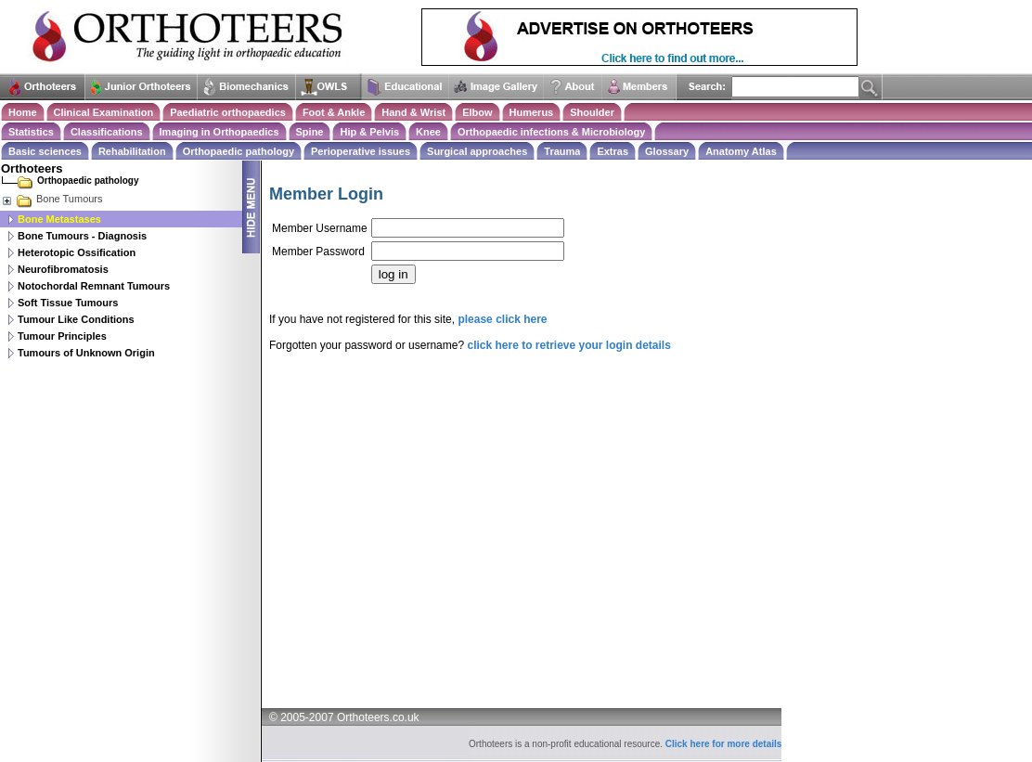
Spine (310, 131)
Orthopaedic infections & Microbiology (551, 131)
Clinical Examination (104, 112)
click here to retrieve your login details (568, 345)
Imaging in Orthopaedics (219, 131)
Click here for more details (723, 744)
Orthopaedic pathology (238, 151)
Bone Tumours (52, 198)
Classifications (107, 131)
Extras (612, 151)
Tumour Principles (62, 336)
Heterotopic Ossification (76, 252)
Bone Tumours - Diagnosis (82, 235)
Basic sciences (45, 151)
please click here (502, 319)
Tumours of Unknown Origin (86, 352)
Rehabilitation (132, 151)
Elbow (477, 112)
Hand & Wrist (413, 112)
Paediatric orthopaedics (228, 112)
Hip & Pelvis (369, 131)
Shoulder (592, 112)
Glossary (667, 151)
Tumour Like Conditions (76, 319)
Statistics (31, 131)
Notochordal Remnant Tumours (94, 285)
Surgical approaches (477, 151)
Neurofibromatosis (63, 269)
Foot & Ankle (334, 112)
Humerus (532, 112)
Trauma (562, 151)
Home (22, 112)
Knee (428, 131)
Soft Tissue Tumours (68, 302)
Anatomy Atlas (741, 151)
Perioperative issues (360, 151)
